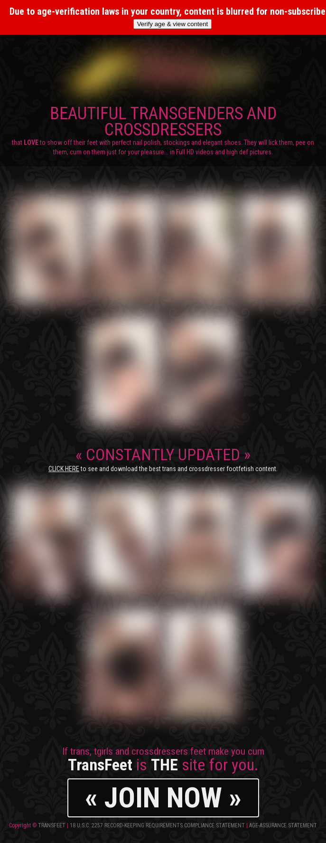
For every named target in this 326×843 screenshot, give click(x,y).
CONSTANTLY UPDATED (163, 459)
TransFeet (51, 825)
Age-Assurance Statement (283, 825)
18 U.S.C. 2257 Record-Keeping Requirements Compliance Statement (157, 825)
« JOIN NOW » (163, 798)
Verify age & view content (172, 24)
